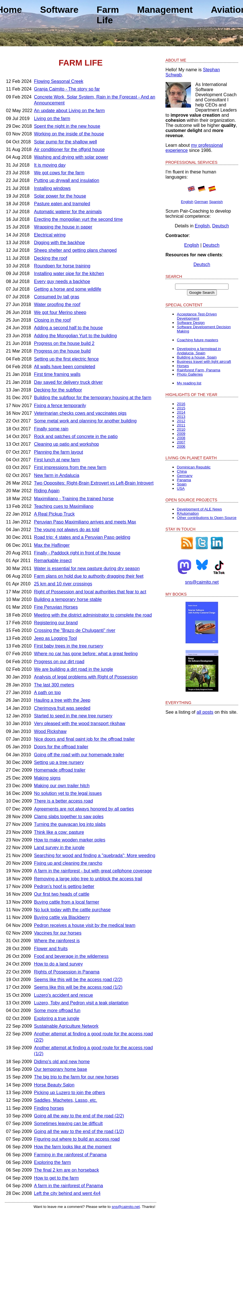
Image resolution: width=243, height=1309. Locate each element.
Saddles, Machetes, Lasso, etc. (65, 1100)
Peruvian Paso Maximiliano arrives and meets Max (85, 522)
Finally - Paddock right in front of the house (77, 552)
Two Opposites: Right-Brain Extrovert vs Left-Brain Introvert (94, 483)
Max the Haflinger (52, 545)
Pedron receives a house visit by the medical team (85, 925)
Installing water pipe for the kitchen (69, 273)
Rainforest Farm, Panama (198, 370)
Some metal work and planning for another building (85, 420)
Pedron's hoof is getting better (64, 886)
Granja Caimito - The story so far (67, 89)
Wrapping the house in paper (63, 227)
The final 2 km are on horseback (66, 1170)
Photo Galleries (190, 374)
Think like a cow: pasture (59, 832)
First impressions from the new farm (70, 467)
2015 (181, 408)
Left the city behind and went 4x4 (67, 1193)
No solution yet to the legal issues (68, 793)
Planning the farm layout (58, 452)
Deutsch (220, 225)
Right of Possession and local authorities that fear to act (90, 591)
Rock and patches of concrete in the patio (76, 436)
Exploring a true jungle (56, 1018)
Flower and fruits (51, 948)
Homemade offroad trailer (60, 770)
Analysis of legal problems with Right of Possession (86, 677)
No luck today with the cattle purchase (72, 909)
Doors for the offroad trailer (61, 746)
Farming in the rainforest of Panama (70, 1154)
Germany (184, 476)
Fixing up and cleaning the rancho (68, 863)
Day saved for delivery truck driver (68, 382)
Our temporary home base (60, 1069)
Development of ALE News (199, 509)
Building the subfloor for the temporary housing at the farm (92, 397)
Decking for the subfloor (58, 390)
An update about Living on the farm (69, 110)
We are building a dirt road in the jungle (73, 669)
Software (59, 10)
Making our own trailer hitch (62, 785)
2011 (181, 425)
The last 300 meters (54, 684)
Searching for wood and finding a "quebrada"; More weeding (94, 855)
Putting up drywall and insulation (66, 180)
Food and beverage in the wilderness (71, 956)
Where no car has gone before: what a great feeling (86, 653)
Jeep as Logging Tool (55, 638)
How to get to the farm (56, 1178)
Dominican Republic (194, 467)
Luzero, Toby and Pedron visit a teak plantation (81, 1002)
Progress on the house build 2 (64, 343)
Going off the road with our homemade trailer (79, 754)
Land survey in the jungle (59, 847)
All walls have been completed (64, 366)
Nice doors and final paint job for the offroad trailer (84, 739)
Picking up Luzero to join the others (69, 1092)
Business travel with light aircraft (204, 361)
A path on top (47, 692)
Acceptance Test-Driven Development (197, 316)
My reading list (189, 383)
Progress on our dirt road (59, 661)
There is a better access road (63, 801)
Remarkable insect (53, 560)
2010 (181, 429)
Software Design (191, 323)
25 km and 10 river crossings (63, 583)
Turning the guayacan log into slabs (70, 824)
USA (180, 488)
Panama (184, 480)
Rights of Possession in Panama (66, 971)
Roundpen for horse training (62, 265)
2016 (181, 404)
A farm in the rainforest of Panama (68, 1185)
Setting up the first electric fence (66, 359)
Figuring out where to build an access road (77, 1139)
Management (165, 10)
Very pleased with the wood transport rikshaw (79, 723)
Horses (183, 366)
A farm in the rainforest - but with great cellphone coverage (93, 870)
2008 (181, 438)
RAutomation (188, 513)
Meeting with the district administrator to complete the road (93, 615)
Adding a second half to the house (68, 327)
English (187, 202)
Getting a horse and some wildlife (67, 289)
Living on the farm (52, 118)
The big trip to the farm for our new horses (76, 1077)
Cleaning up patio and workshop (66, 444)
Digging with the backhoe (59, 242)
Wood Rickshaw (50, 731)
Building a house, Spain (197, 357)
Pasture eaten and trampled (62, 203)
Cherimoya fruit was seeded (62, 708)
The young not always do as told (66, 529)
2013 (181, 416)
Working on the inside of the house (69, 133)
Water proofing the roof (57, 304)
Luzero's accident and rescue (63, 995)
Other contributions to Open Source (206, 518)
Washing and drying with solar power (71, 157)
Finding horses (49, 1108)
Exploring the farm (52, 1162)
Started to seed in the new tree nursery (73, 715)
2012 (181, 421)
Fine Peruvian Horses (56, 607)
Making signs (47, 778)
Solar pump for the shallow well (65, 141)
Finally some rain (51, 428)
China (182, 471)
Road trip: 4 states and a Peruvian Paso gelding (82, 537)
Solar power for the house (60, 196)
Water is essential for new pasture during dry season (87, 568)
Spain (181, 484)
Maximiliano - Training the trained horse (74, 498)
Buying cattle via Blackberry (62, 917)
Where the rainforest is (57, 940)
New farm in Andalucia (56, 475)
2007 (181, 442)
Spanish (216, 202)
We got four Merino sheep (60, 312)
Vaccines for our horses (58, 933)
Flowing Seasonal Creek (58, 81)
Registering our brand (56, 622)
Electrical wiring (50, 235)
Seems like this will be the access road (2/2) (78, 979)
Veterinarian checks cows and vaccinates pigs (80, 413)
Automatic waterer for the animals (68, 211)
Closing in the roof (52, 320)
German (201, 202)
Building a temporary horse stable (68, 599)
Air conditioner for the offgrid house (69, 149)
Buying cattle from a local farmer (66, 902)
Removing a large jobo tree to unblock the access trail (88, 878)
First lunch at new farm (57, 459)
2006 (181, 446)
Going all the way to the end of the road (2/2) (79, 1115)
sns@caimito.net (126, 1207)
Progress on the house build (62, 351)
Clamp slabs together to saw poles (69, 816)
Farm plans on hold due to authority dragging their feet (89, 576)
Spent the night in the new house (67, 126)
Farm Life (108, 15)
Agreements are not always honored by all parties (84, 809)
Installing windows (52, 188)
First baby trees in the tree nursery (68, 646)
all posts (205, 712)
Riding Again (47, 490)
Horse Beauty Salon (54, 1084)
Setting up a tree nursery (59, 762)
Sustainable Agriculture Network (66, 1026)
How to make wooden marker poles (69, 839)
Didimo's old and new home (62, 1061)
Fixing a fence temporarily (60, 405)
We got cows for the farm (59, 172)
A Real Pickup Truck (54, 514)
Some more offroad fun (57, 1010)
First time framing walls (57, 374)
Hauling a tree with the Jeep (62, 700)
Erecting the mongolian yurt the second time (78, 219)
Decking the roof (50, 258)
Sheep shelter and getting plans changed (75, 250)
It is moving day (50, 165)
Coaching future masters (197, 340)
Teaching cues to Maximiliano (64, 506)
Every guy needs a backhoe (62, 281)
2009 (181, 434)
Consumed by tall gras (56, 296)
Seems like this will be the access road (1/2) (78, 987)
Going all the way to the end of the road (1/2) (79, 1131)
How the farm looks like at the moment (72, 1146)
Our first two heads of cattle (62, 894)
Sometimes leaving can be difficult (68, 1123)
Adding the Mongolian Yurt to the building (75, 335)
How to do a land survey (58, 964)
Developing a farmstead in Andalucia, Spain (199, 351)
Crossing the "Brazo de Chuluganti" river (74, 630)
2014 (181, 412)
